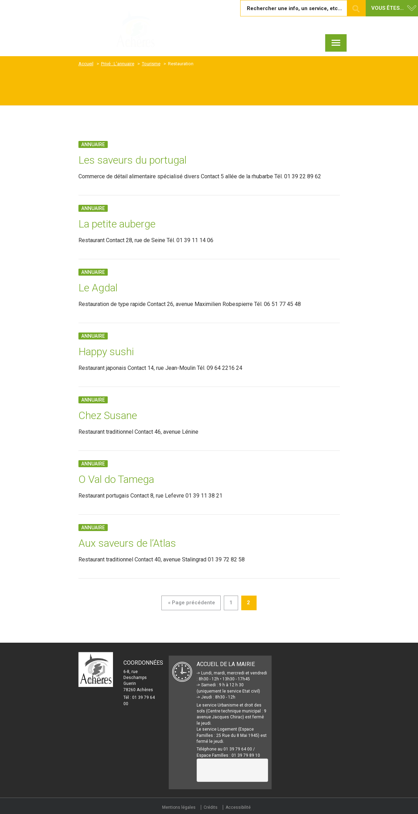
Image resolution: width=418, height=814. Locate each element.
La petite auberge (116, 224)
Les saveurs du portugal (132, 160)
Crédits (211, 807)
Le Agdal (97, 288)
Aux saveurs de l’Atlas (127, 543)
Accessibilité (238, 807)
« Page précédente (191, 602)
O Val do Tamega (116, 479)
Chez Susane (107, 415)
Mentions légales (179, 807)
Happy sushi (106, 351)
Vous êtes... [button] (387, 8)
